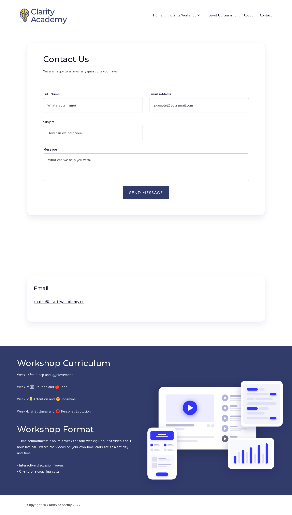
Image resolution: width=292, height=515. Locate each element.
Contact (266, 15)
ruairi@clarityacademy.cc (59, 301)
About (248, 15)
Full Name (51, 94)
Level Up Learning (222, 15)
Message (50, 149)
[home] (43, 15)
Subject (49, 122)
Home (157, 15)
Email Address (160, 94)
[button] (185, 15)
